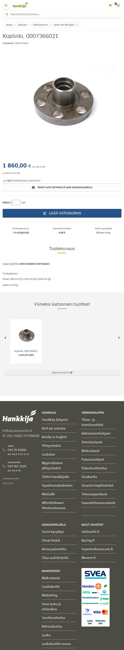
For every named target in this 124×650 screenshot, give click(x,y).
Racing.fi (88, 540)
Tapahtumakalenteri (57, 485)
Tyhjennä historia (62, 372)
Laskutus (48, 454)
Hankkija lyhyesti (55, 419)
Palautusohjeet (92, 459)
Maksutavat (90, 450)
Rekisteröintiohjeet (95, 433)
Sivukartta (89, 476)
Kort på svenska (53, 428)
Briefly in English (54, 437)
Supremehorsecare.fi (97, 549)
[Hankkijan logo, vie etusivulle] (22, 5)
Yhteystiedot (51, 445)
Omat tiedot (51, 540)
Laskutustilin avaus (56, 643)
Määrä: (7, 202)
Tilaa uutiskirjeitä (55, 557)
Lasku (46, 635)
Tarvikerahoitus (53, 617)
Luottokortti (51, 586)
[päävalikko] (6, 5)
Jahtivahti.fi (90, 531)
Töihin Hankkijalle (55, 476)
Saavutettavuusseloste (98, 502)
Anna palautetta (54, 549)
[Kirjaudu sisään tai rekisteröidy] (110, 5)
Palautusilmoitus (94, 468)
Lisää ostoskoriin (62, 213)
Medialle (48, 494)
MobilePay (50, 595)
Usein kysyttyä (53, 531)
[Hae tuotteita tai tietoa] (62, 14)
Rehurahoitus (52, 626)
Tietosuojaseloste (94, 494)
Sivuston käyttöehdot (97, 485)
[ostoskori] (118, 5)
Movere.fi (88, 557)
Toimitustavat (91, 442)
